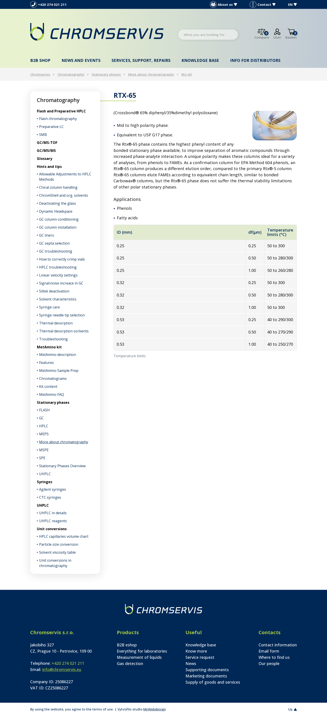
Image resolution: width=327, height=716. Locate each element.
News (190, 663)
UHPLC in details (53, 512)
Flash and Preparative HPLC (61, 111)
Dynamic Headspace (55, 211)
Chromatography (71, 74)
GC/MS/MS (46, 150)
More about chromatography (151, 74)
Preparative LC (51, 126)
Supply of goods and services (212, 682)
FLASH (44, 410)
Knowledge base (200, 60)
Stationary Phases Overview (62, 465)
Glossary (44, 158)
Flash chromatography (58, 118)
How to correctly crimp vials (62, 259)
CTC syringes (50, 497)
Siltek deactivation (54, 291)
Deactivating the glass (57, 203)
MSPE (44, 449)
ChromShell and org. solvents (63, 195)
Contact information (278, 644)
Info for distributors (255, 60)
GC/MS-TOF (47, 142)
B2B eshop (127, 644)
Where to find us (274, 657)
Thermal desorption (56, 323)
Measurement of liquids (139, 657)
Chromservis (40, 74)
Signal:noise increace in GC (61, 283)
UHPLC (45, 473)
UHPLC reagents (53, 520)
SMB (43, 134)
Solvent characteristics (57, 299)
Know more (196, 651)
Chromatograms (53, 378)
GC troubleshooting (55, 251)
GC (41, 418)
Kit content (48, 386)
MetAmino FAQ (51, 394)
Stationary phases (106, 74)
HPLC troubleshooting (58, 267)
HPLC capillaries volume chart (63, 536)
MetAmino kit (49, 347)
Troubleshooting (53, 339)
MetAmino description (57, 354)
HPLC (43, 426)
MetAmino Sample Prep (58, 370)
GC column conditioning (59, 219)
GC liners (46, 235)
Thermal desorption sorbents (64, 331)
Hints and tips (49, 166)
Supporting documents (207, 669)
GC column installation (57, 227)
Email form (269, 651)
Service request (199, 657)
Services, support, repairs (141, 60)
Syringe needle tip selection (62, 315)
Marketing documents (206, 676)
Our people (269, 663)
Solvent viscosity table (57, 552)
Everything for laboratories (142, 651)
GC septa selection (54, 243)
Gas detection (130, 663)
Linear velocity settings (58, 275)
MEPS (44, 434)
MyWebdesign (154, 709)
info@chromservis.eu (61, 669)
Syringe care (49, 307)
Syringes (44, 481)
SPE (42, 457)
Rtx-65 (186, 74)
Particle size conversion (58, 544)
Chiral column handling (58, 187)
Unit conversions (52, 528)
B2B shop (40, 60)
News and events (81, 60)
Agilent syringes (52, 489)
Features (46, 362)
